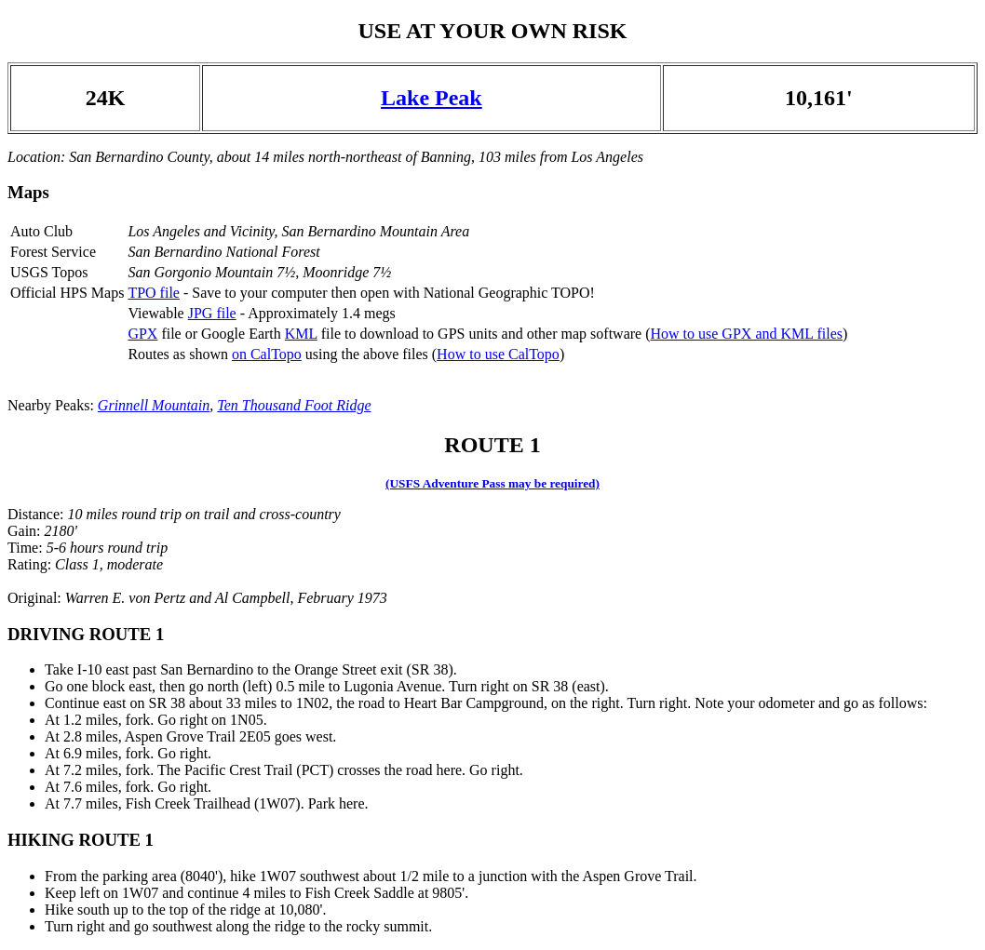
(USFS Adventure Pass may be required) (492, 483)
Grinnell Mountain (153, 405)
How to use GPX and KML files (746, 333)
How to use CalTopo (498, 354)
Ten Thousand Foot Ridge (294, 405)
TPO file (154, 293)
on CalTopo (267, 354)
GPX (142, 333)
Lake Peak (431, 98)
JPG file (212, 313)
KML (301, 333)
